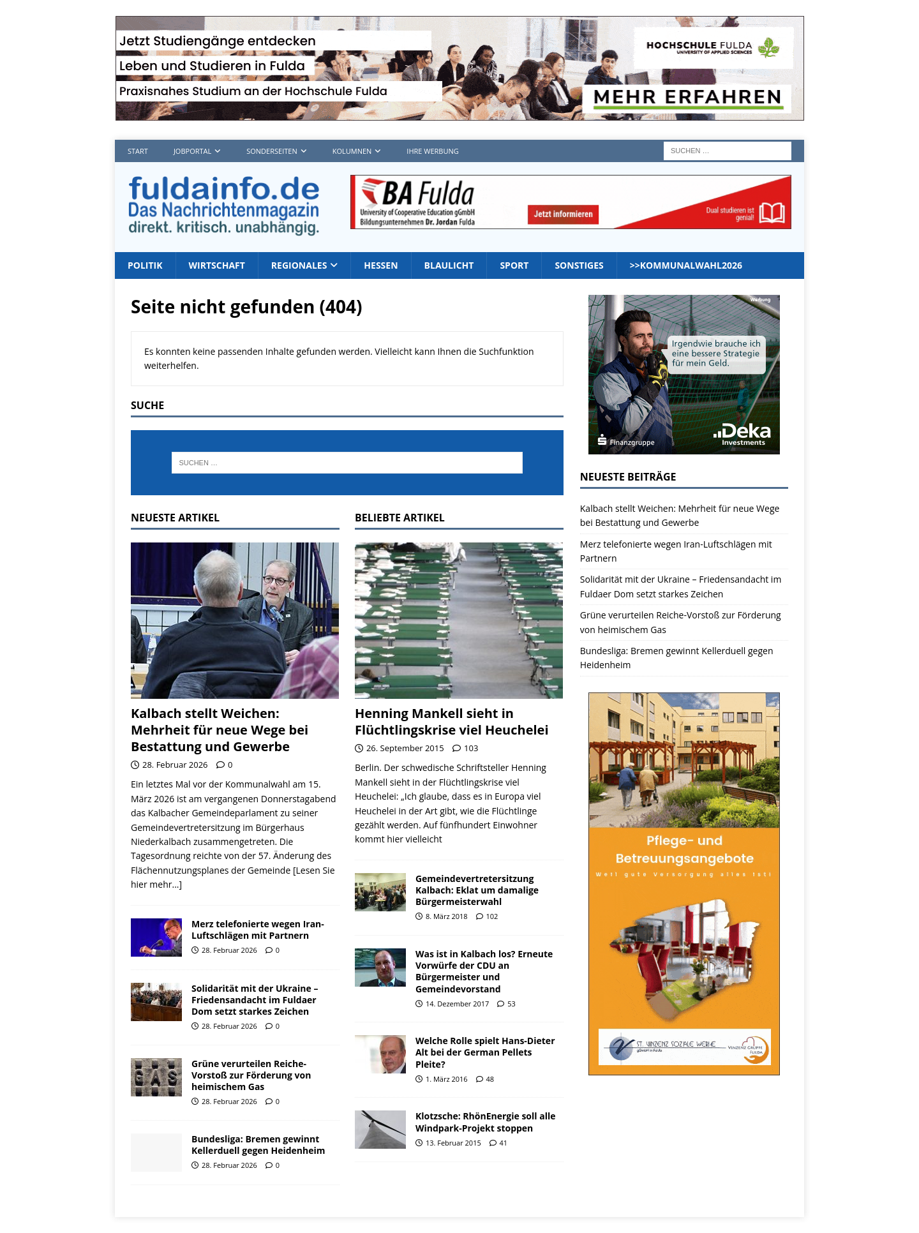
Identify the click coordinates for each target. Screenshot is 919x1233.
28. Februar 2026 (175, 764)
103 (471, 748)
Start (138, 151)
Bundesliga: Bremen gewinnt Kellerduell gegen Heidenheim (258, 1144)
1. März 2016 (447, 1079)
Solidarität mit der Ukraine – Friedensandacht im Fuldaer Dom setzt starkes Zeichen (254, 999)
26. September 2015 (405, 748)
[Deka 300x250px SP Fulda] (684, 447)
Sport (514, 265)
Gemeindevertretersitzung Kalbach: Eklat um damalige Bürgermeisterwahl (477, 890)
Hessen (381, 265)
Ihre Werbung (432, 151)
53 (511, 1003)
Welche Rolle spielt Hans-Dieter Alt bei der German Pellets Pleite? (485, 1052)
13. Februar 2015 (453, 1142)
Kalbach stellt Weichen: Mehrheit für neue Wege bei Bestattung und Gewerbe (219, 730)
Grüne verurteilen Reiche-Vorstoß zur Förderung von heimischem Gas (251, 1075)
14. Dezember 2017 (457, 1003)
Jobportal (192, 151)
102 (492, 916)
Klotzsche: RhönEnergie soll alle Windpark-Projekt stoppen (485, 1121)
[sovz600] (684, 1067)
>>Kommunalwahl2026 (686, 265)
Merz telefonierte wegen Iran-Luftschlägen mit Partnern (257, 929)
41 (504, 1142)
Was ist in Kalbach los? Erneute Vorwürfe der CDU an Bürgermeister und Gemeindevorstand (484, 971)
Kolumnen (352, 151)
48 (490, 1079)
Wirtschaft (217, 265)
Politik (145, 265)
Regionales (299, 265)
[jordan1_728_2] (570, 222)
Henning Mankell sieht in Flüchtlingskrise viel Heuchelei (452, 721)
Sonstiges (579, 265)
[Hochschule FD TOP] (460, 113)
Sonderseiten (271, 151)
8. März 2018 (447, 916)
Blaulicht (449, 265)
